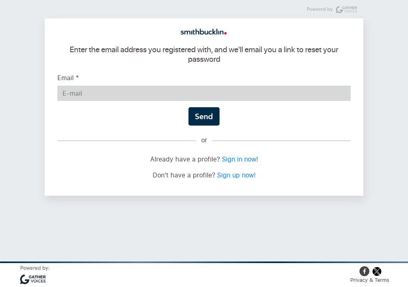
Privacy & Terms (369, 279)
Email (68, 77)
